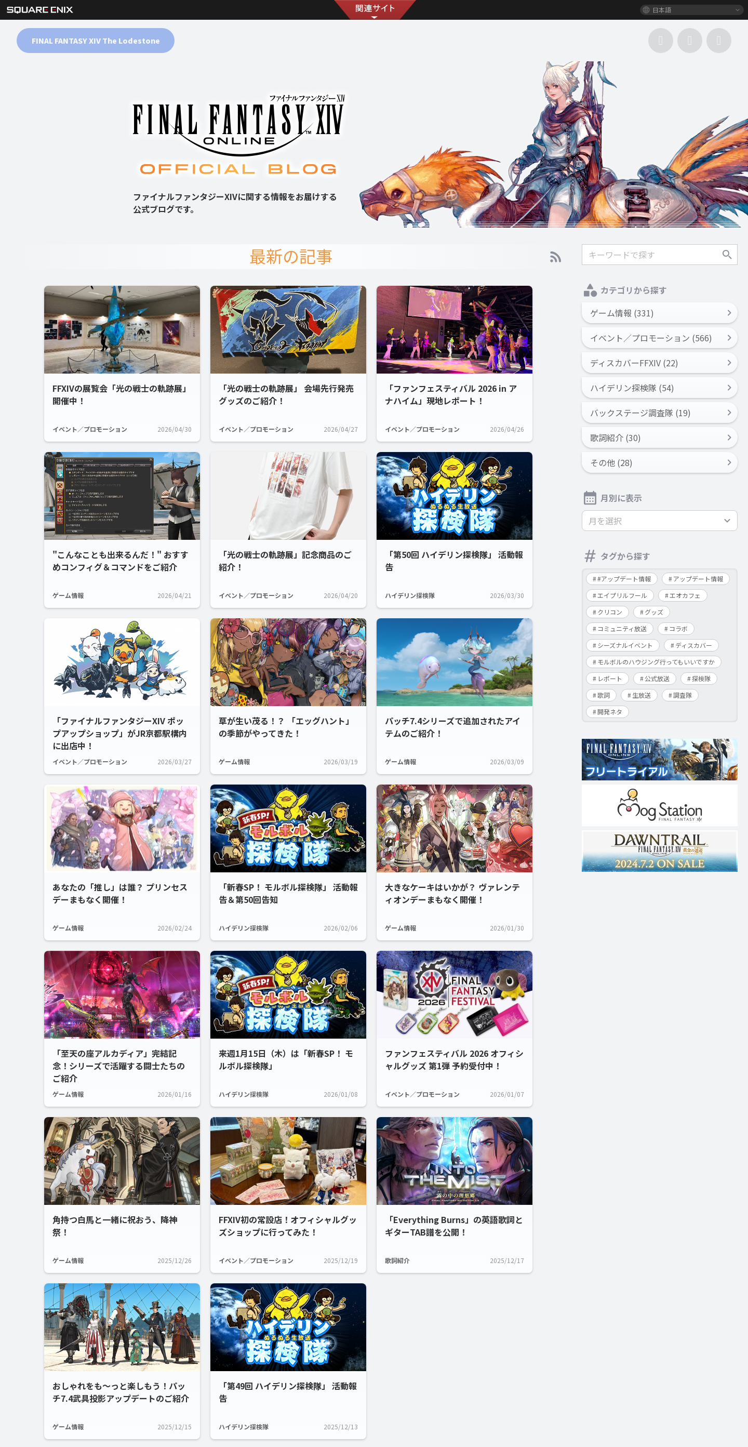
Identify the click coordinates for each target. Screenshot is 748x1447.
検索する (727, 254)
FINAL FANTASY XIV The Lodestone (96, 40)
